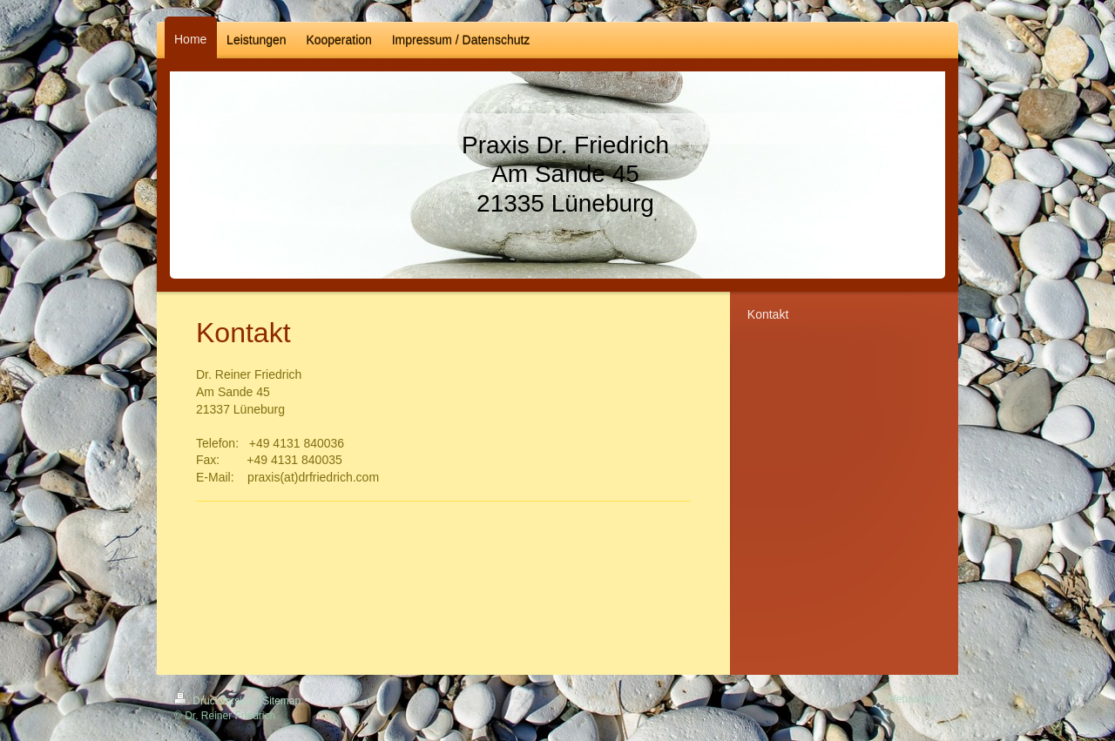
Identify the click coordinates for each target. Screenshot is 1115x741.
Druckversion (215, 701)
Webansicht (914, 699)
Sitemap (281, 701)
